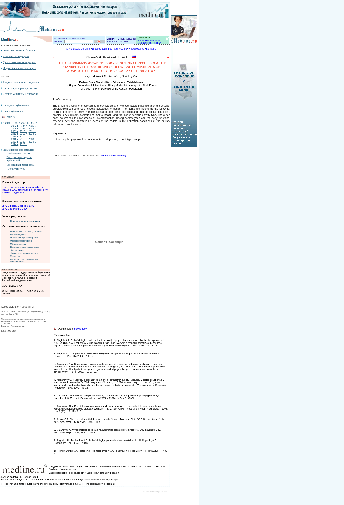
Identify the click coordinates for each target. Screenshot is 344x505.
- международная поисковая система (121, 40)
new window (80, 328)
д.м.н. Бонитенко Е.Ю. (14, 208)
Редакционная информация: (18, 149)
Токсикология (17, 250)
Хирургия (15, 256)
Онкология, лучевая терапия (24, 237)
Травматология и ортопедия (24, 253)
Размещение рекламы (155, 491)
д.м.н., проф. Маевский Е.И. (18, 205)
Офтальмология (18, 244)
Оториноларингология (21, 241)
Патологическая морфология (24, 247)
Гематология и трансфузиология (26, 231)
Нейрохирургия (17, 234)
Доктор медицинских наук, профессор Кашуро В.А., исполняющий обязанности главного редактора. (25, 190)
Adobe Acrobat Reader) (113, 155)
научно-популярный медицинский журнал (149, 40)
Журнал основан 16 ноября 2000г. (19, 477)
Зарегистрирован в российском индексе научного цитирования (84, 472)
